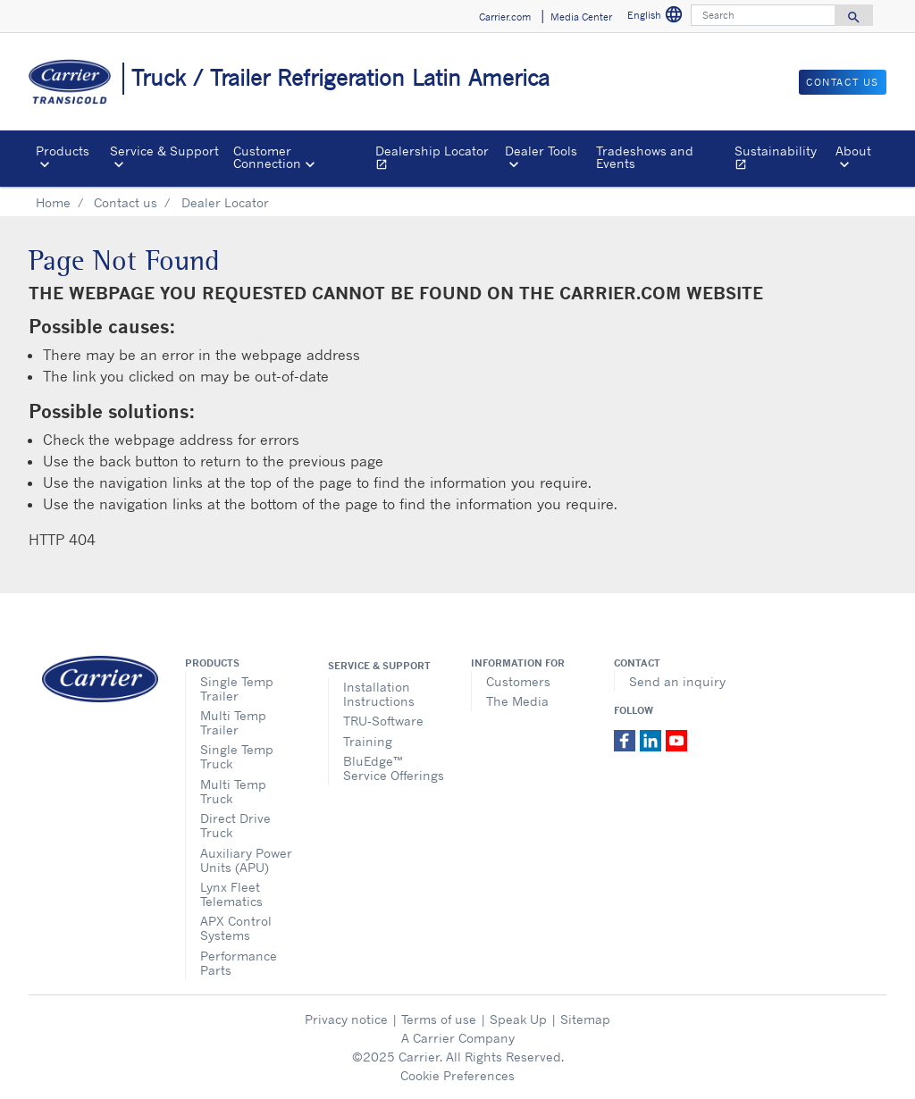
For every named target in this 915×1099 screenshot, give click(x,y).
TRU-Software (383, 720)
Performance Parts (238, 962)
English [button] (655, 14)
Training (367, 741)
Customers (518, 681)
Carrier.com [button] (505, 17)
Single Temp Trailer (236, 688)
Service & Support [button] (164, 150)
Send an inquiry (677, 681)
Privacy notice (346, 1019)
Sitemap (585, 1019)
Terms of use (438, 1019)
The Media (517, 701)
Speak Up (518, 1019)
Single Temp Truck (236, 756)
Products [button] (62, 150)
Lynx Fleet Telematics (231, 894)
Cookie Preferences (457, 1075)
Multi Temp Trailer (233, 722)
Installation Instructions (379, 694)
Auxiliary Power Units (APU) (246, 860)
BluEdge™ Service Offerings (393, 768)
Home (53, 202)
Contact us (125, 202)
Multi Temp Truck (233, 791)
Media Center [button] (581, 17)
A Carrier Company (458, 1037)
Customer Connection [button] (267, 157)
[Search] (763, 15)
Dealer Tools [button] (541, 150)
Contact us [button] (842, 82)
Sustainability (781, 159)
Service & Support (379, 665)
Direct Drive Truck (235, 825)
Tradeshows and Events (644, 157)
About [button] (853, 150)
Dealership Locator (436, 159)
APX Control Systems (236, 928)
